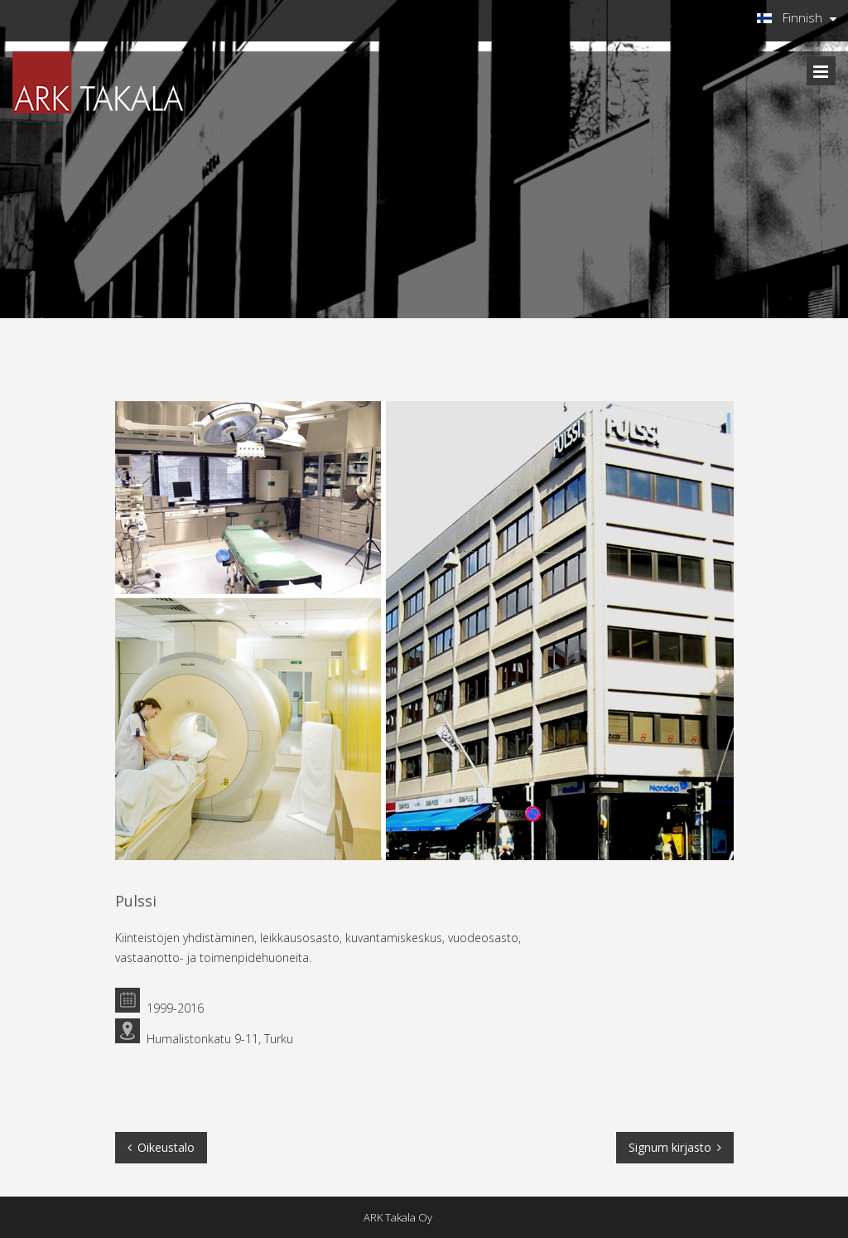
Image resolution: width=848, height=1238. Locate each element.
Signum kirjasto (670, 1147)
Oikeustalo (166, 1147)
